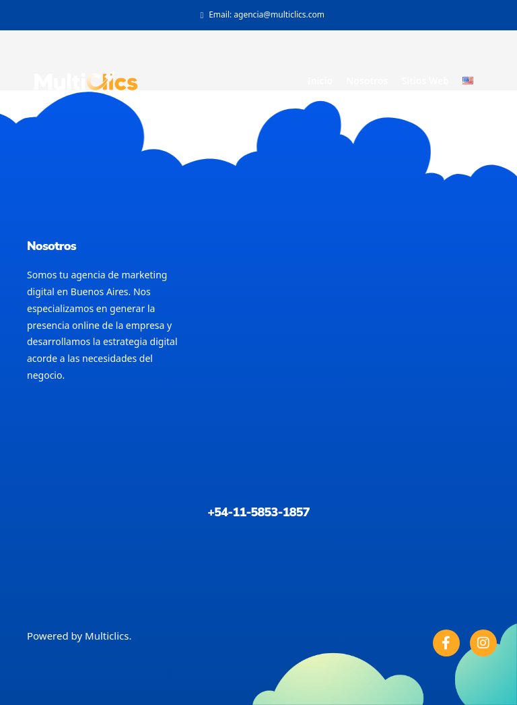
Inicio (320, 80)
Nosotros (367, 80)
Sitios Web (425, 80)
